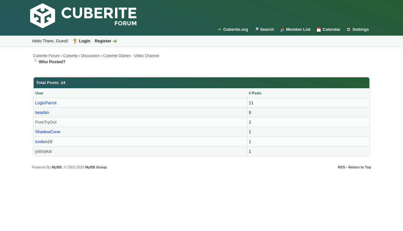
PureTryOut (46, 122)
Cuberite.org (235, 29)
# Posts (255, 93)
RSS (341, 167)
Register (103, 40)
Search (267, 29)
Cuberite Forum (46, 56)
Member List (298, 29)
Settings (360, 29)
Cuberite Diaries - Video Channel (131, 56)
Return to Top (359, 167)
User (39, 93)
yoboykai (43, 151)
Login (84, 40)
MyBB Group (96, 167)
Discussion (90, 56)
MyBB (57, 167)
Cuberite (70, 56)
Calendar (332, 29)
